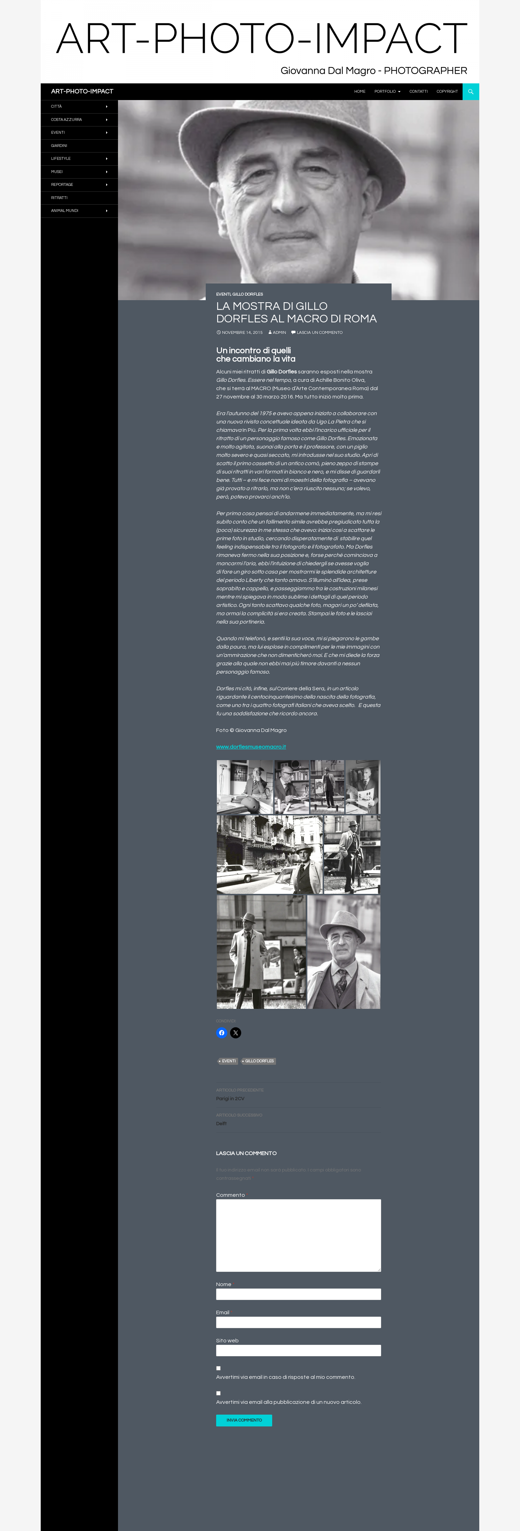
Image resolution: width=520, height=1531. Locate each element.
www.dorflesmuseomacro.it (251, 747)
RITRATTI (59, 198)
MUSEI (57, 172)
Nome (225, 1284)
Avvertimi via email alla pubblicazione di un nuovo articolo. (289, 1402)
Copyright (447, 91)
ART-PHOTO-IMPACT (82, 91)
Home (359, 91)
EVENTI (223, 294)
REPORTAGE (62, 185)
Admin (279, 332)
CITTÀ (56, 106)
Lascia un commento (319, 332)
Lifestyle (61, 158)
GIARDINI (59, 146)
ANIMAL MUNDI (64, 211)
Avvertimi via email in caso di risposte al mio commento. (285, 1377)
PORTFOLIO (385, 91)
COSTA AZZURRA (66, 120)
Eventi (229, 1061)
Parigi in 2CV (298, 1093)
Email (224, 1312)
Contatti (419, 91)
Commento (232, 1195)
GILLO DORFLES (248, 294)
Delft (298, 1118)
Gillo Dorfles (259, 1061)
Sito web (227, 1340)
